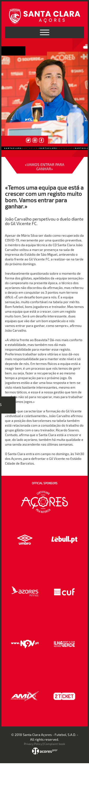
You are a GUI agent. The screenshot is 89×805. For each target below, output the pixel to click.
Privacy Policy (33, 743)
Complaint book (54, 743)
